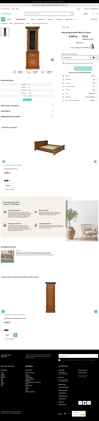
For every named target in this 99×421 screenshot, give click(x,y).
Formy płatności (29, 377)
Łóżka (2, 382)
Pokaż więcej (27, 99)
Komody (2, 374)
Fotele (2, 372)
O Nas (27, 387)
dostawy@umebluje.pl (63, 379)
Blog (27, 390)
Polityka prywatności (30, 372)
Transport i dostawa (30, 379)
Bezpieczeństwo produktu (10, 116)
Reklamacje (28, 380)
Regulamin (28, 375)
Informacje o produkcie (9, 106)
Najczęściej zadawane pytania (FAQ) (33, 382)
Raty (27, 374)
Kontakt (27, 388)
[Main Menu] (3, 19)
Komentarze (5, 111)
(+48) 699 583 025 (94, 8)
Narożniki (3, 377)
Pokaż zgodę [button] (92, 360)
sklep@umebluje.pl (62, 372)
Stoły (2, 385)
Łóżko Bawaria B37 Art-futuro (10, 168)
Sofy (2, 379)
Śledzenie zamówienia (30, 391)
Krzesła (2, 383)
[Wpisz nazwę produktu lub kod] (49, 14)
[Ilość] (68, 68)
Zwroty (27, 383)
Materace (3, 375)
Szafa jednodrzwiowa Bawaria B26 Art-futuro (15, 318)
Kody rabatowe (29, 385)
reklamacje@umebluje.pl (64, 387)
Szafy (2, 380)
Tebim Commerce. (16, 413)
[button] (85, 14)
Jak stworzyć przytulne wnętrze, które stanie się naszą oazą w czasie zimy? (33, 253)
